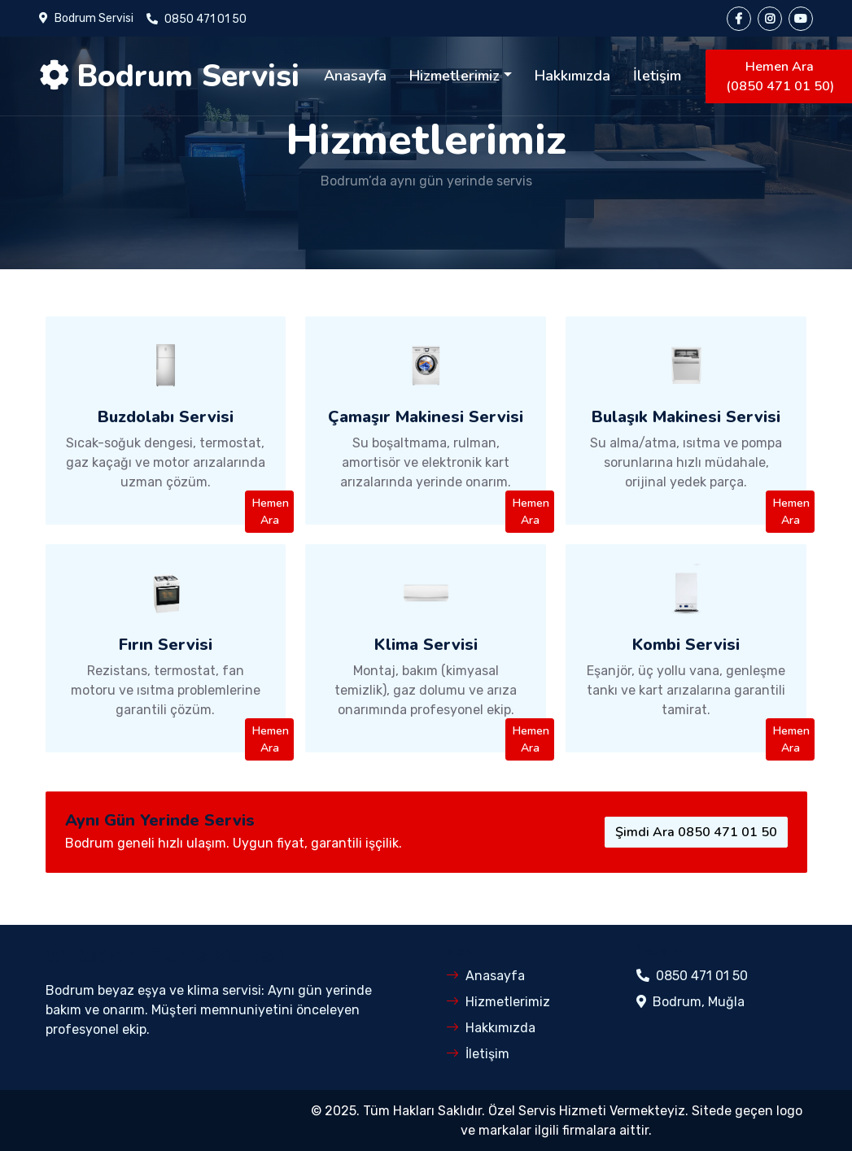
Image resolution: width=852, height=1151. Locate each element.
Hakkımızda (572, 75)
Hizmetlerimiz (454, 75)
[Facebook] (739, 19)
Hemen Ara (270, 511)
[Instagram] (770, 19)
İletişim (657, 75)
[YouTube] (801, 19)
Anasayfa (355, 75)
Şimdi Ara (696, 832)
